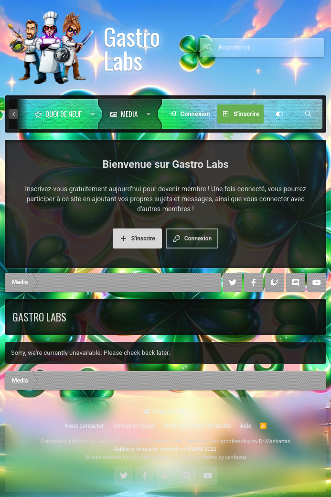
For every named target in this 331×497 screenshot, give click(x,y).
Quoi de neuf (63, 113)
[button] (92, 114)
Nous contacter (84, 426)
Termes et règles (133, 426)
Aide (245, 426)
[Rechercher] (271, 47)
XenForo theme (199, 457)
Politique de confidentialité (197, 426)
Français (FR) (165, 411)
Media (129, 113)
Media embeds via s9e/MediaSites (127, 457)
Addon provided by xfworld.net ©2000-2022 (165, 449)
